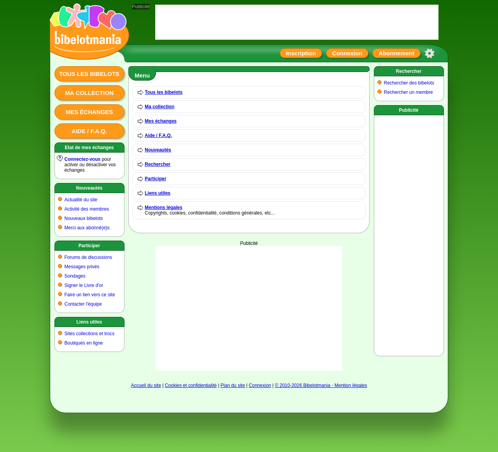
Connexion (347, 53)
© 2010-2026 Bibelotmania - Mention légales (321, 385)
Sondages (75, 276)
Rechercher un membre (408, 92)
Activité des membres (87, 209)
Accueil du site (146, 385)
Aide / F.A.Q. (89, 131)
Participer (89, 245)
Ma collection (89, 93)
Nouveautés (89, 188)
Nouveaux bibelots (84, 218)
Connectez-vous (83, 159)
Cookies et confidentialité (191, 385)
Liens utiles (89, 322)
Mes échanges (89, 112)
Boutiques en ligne (84, 343)
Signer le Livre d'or (84, 285)
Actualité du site (81, 199)
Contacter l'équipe (83, 304)
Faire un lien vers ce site (90, 294)
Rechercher (157, 164)
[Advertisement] (249, 308)
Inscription (301, 53)
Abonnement (396, 53)
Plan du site (233, 385)
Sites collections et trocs (90, 333)
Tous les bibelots (89, 73)
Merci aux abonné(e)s (87, 227)
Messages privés (82, 266)
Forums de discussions (88, 257)
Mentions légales (163, 207)
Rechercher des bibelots (409, 83)
